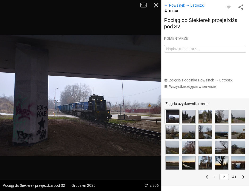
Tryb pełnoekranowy (145, 5)
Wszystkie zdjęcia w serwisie (190, 86)
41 (234, 177)
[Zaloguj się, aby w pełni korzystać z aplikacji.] (229, 7)
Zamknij (156, 5)
